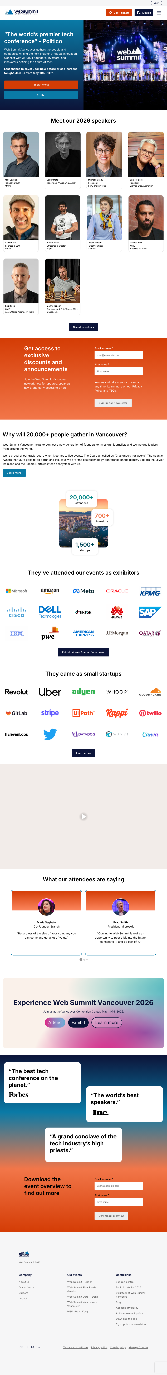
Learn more (106, 1022)
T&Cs (112, 390)
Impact (23, 1298)
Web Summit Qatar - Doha (82, 1296)
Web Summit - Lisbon (79, 1281)
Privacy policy (99, 1347)
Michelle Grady (104, 160)
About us (24, 1281)
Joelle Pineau (104, 224)
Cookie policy (118, 1347)
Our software (26, 1287)
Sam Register (146, 160)
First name (101, 364)
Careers (23, 1292)
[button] (158, 12)
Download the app (126, 1318)
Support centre (125, 1281)
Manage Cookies (138, 1347)
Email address (103, 348)
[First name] (119, 371)
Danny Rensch (63, 287)
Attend (55, 1022)
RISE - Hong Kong (77, 1311)
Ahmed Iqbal (146, 224)
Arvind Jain (21, 224)
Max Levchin (21, 160)
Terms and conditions (75, 1347)
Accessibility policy (127, 1307)
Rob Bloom (21, 287)
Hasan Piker (63, 224)
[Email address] (119, 355)
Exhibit (78, 1022)
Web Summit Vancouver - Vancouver (82, 1304)
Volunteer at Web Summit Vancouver (131, 1294)
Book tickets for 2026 (128, 1287)
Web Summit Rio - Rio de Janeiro (81, 1289)
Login (156, 3)
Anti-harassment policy (129, 1313)
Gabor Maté (62, 160)
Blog (118, 1302)
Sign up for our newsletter (131, 1324)
